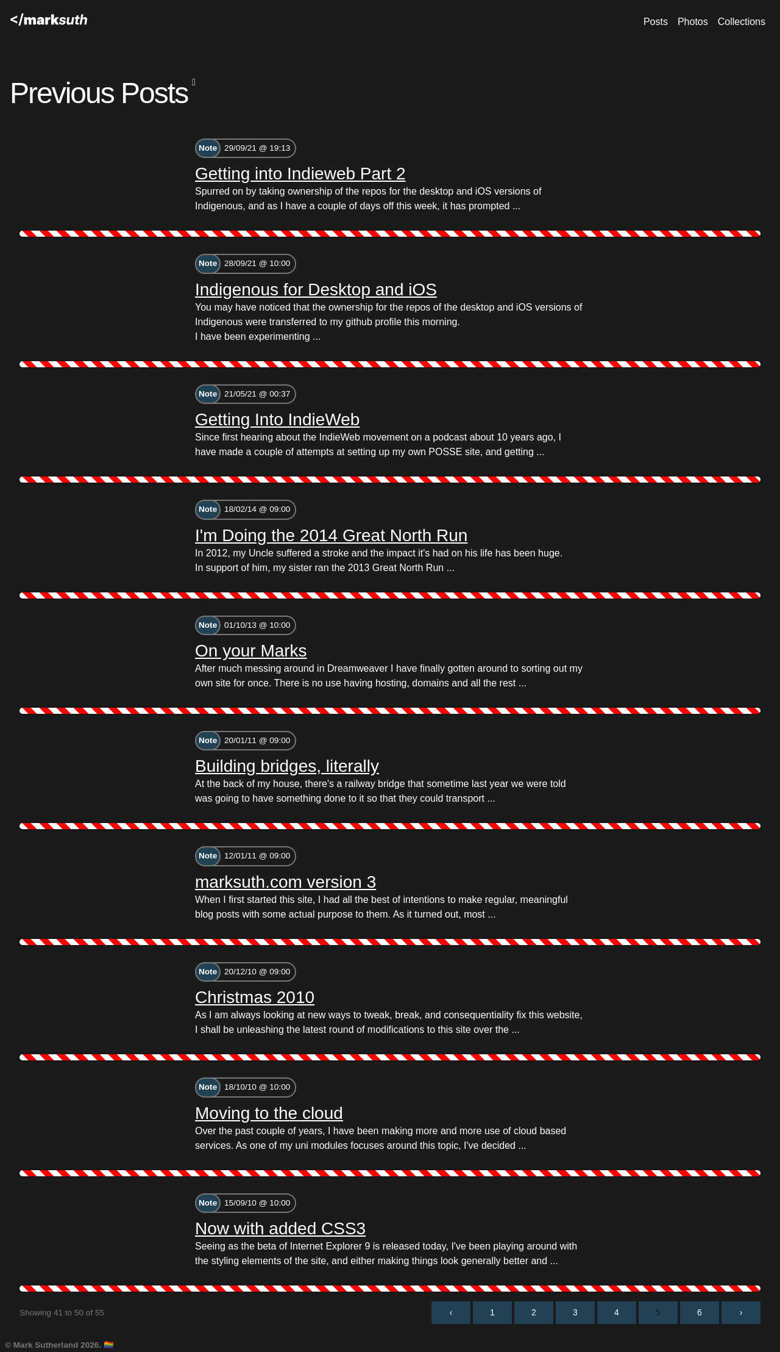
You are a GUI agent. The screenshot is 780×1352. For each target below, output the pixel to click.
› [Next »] (741, 1312)
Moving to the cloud (269, 1113)
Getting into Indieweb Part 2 (300, 173)
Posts (656, 21)
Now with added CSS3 (280, 1228)
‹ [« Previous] (451, 1312)
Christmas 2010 (254, 997)
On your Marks (251, 650)
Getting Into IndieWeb (277, 419)
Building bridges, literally (287, 766)
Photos (693, 21)
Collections (741, 21)
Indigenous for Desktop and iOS (316, 289)
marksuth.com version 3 (285, 881)
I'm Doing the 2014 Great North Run (331, 535)
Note (208, 148)
